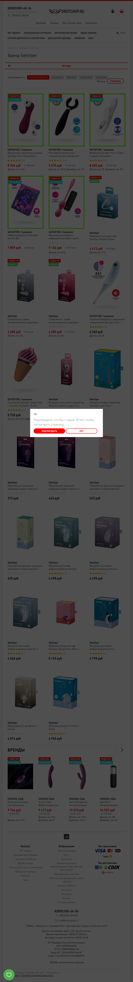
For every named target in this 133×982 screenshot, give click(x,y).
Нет (81, 430)
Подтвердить (49, 430)
